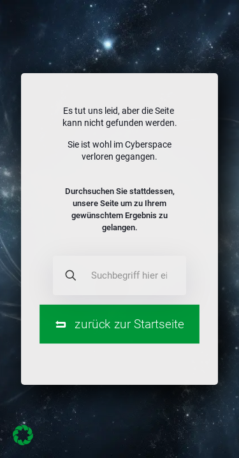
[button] (23, 435)
